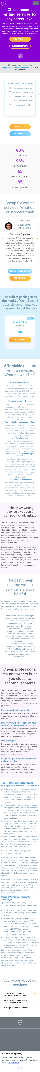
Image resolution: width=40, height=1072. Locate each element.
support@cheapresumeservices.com (17, 67)
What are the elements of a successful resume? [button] (15, 1001)
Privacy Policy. (13, 1062)
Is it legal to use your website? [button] (16, 1008)
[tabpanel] (20, 241)
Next (36, 238)
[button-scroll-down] (20, 56)
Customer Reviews (20, 46)
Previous (3, 238)
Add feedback (20, 278)
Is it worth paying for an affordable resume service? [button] (15, 994)
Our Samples (20, 134)
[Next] (36, 94)
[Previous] (3, 94)
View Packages (20, 39)
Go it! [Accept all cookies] (20, 1068)
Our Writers (20, 127)
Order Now (20, 340)
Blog (20, 1021)
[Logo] (3, 3)
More (20, 1024)
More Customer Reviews (20, 271)
